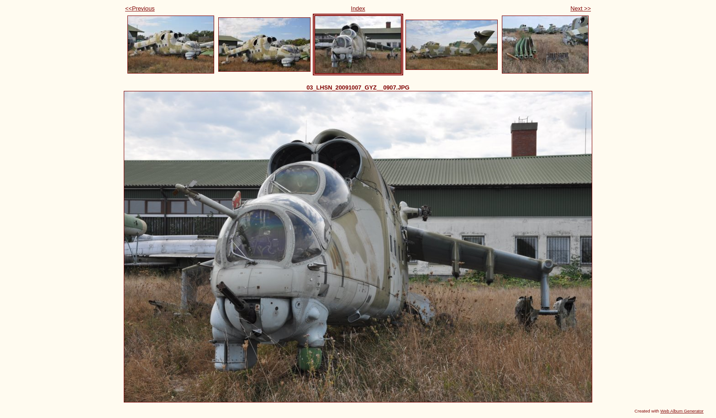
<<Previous (140, 8)
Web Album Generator (682, 410)
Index (358, 8)
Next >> (580, 8)
